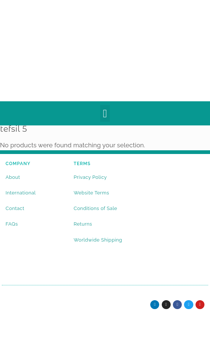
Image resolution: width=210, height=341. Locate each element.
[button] (105, 113)
